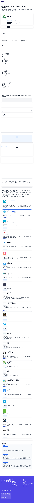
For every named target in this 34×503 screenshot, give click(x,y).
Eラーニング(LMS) (14, 480)
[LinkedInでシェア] (18, 23)
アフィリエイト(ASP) (14, 482)
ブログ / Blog (24, 485)
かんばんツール (13, 483)
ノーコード (13, 487)
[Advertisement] (17, 125)
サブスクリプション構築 (14, 485)
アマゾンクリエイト (5, 445)
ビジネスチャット (14, 488)
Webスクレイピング (14, 481)
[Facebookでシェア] (16, 23)
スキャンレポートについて (26, 484)
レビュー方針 (24, 481)
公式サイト (9, 22)
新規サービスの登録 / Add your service (27, 486)
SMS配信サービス (4, 115)
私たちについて (24, 479)
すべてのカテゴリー (25, 487)
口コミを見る (4, 207)
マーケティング (13, 492)
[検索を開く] (24, 1)
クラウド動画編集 (14, 484)
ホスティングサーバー (14, 491)
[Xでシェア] (13, 23)
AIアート (13, 479)
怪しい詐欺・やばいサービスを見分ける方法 (28, 483)
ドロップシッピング (14, 486)
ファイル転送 (13, 490)
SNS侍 (3, 453)
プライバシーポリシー (25, 482)
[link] (17, 204)
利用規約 (24, 480)
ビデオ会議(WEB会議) (14, 489)
